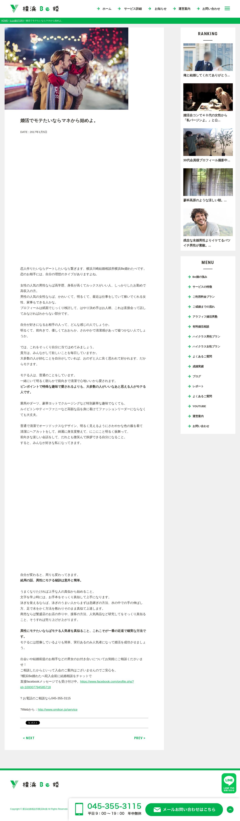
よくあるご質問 (202, 356)
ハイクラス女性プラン (206, 346)
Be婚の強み (200, 276)
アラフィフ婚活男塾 (205, 316)
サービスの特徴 (202, 286)
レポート (198, 386)
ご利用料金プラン (204, 296)
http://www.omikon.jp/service (57, 709)
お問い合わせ (211, 8)
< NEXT (29, 738)
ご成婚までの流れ (204, 306)
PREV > (139, 738)
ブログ (197, 376)
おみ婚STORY (17, 20)
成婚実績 (198, 366)
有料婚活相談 (201, 326)
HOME (4, 20)
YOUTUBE (199, 406)
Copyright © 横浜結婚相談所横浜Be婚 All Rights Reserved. (39, 809)
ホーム (106, 8)
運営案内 (184, 8)
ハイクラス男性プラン (206, 336)
